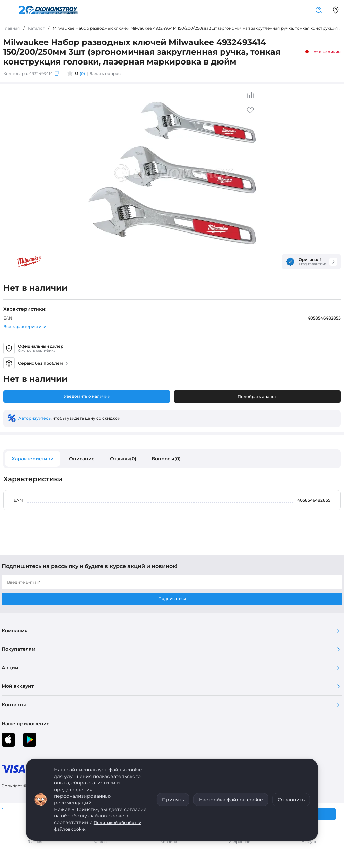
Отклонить (291, 800)
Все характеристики (24, 326)
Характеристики (33, 459)
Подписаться (172, 598)
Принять (173, 800)
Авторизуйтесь (34, 418)
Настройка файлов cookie (231, 800)
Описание (82, 459)
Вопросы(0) (166, 459)
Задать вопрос (105, 73)
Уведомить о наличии (87, 396)
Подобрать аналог (257, 396)
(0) (82, 73)
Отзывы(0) (123, 459)
